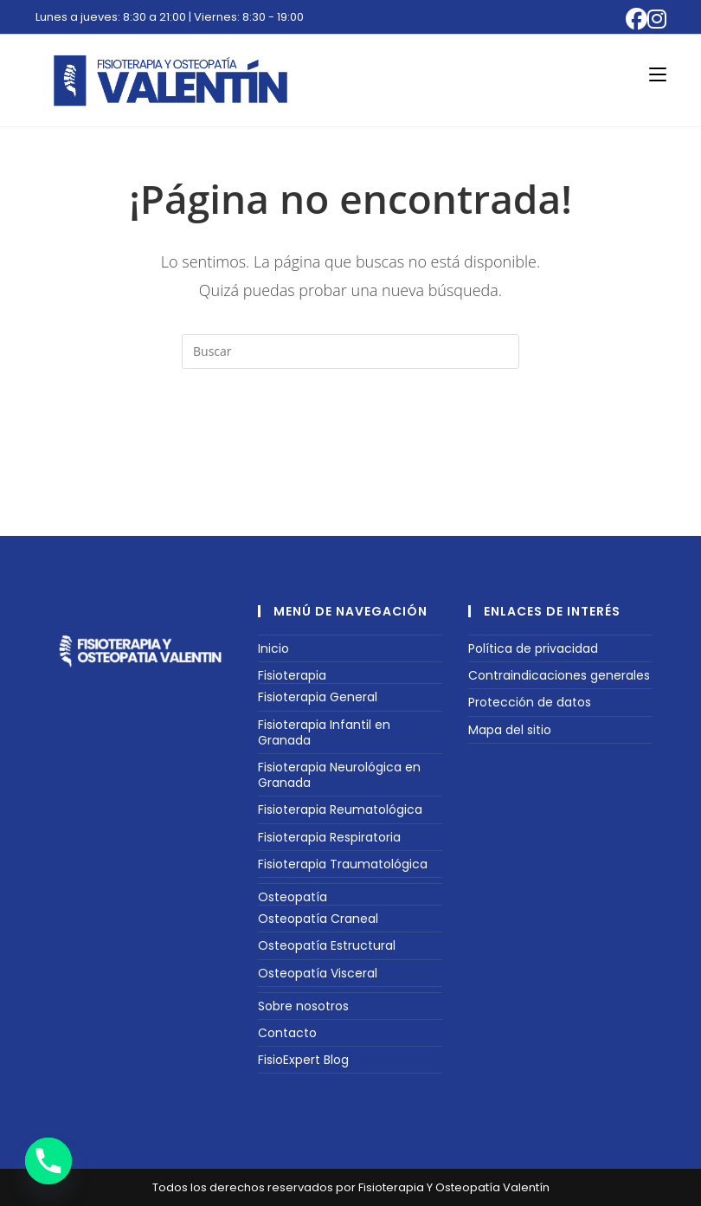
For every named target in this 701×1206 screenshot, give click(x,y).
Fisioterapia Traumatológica (343, 864)
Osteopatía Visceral (317, 973)
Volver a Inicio (350, 439)
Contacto (287, 1033)
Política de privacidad (533, 648)
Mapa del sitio (509, 729)
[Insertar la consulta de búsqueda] (350, 351)
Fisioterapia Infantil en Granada (324, 732)
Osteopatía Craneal (318, 918)
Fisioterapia (292, 675)
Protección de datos (529, 702)
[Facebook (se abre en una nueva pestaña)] (636, 19)
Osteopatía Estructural (327, 945)
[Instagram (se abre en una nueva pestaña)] (656, 19)
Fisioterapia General (317, 697)
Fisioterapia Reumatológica (340, 809)
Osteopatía (292, 897)
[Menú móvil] (657, 74)
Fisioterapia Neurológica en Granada (339, 774)
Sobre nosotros (303, 1006)
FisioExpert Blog (303, 1059)
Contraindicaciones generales (559, 675)
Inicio (273, 648)
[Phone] (48, 1161)
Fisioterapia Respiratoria (329, 837)
